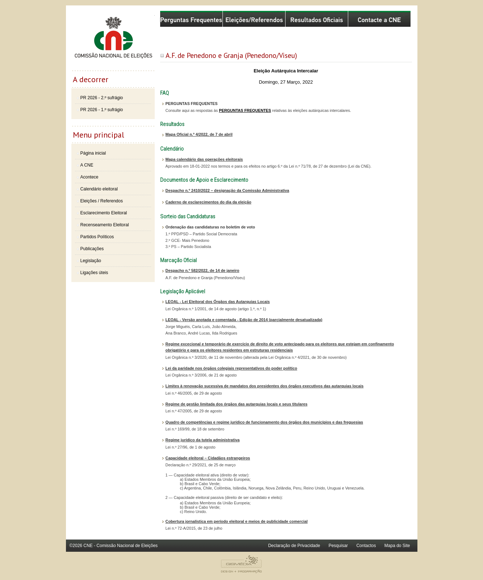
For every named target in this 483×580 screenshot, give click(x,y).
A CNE (86, 165)
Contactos (366, 545)
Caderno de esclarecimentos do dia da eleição (208, 202)
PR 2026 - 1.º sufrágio (101, 109)
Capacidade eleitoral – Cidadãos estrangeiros (208, 458)
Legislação (90, 260)
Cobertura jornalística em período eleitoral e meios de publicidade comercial (237, 521)
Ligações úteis (94, 272)
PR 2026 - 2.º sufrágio (101, 97)
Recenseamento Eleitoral (104, 224)
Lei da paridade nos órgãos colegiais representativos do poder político (231, 368)
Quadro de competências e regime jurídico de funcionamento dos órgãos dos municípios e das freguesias (264, 422)
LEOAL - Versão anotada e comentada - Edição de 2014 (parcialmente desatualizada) (244, 320)
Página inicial (93, 153)
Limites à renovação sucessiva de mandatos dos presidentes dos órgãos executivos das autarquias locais (265, 386)
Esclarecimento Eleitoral (103, 212)
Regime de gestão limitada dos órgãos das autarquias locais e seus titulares (237, 404)
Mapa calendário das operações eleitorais (204, 159)
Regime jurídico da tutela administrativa (203, 440)
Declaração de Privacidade (294, 545)
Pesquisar (338, 545)
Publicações (92, 248)
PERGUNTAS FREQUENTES (245, 110)
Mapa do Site (397, 545)
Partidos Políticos (97, 236)
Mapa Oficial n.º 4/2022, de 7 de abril (199, 134)
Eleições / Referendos (101, 200)
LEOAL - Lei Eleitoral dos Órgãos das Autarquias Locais (218, 301)
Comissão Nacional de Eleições (113, 40)
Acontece (89, 177)
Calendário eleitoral (99, 189)
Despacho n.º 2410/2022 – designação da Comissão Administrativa (227, 190)
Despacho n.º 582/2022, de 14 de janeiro (203, 270)
